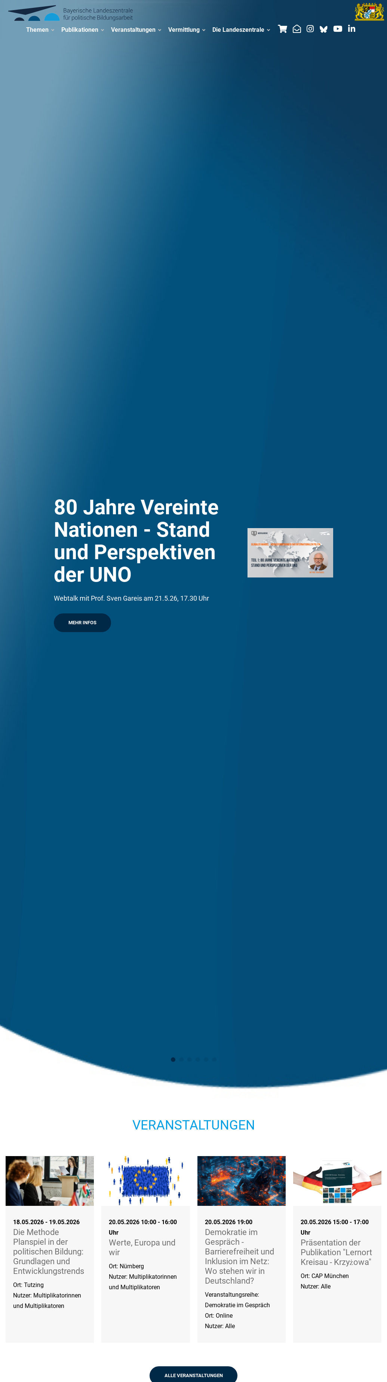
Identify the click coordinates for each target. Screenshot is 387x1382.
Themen (40, 30)
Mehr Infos (82, 622)
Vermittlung (186, 30)
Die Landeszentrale (241, 30)
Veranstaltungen (136, 30)
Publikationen (82, 30)
